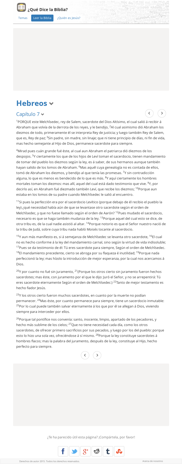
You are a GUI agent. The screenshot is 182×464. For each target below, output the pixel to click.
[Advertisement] (91, 59)
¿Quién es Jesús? (68, 18)
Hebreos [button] (35, 103)
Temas (22, 18)
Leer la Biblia (42, 18)
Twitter (74, 451)
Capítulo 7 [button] (30, 113)
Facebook (63, 451)
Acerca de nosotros (152, 461)
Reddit (97, 451)
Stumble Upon (119, 451)
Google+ (85, 451)
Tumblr (108, 451)
